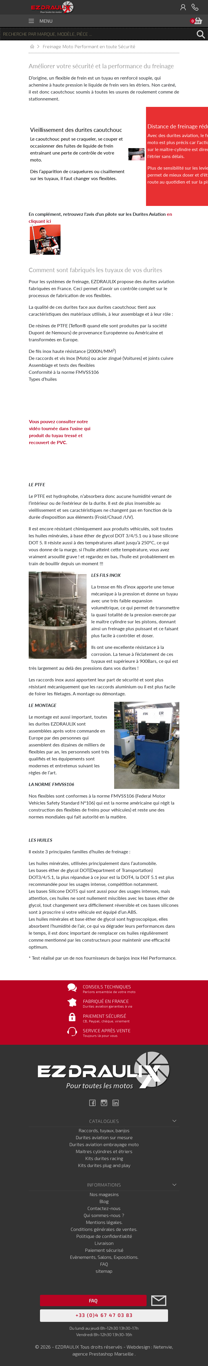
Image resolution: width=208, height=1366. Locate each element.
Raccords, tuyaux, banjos (104, 1130)
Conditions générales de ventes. (104, 1229)
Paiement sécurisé (104, 1250)
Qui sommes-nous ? (104, 1215)
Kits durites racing (104, 1158)
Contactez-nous (104, 1208)
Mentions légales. (104, 1222)
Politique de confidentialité (104, 1236)
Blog (104, 1201)
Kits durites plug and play (104, 1165)
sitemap (104, 1271)
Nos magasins (104, 1194)
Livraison (104, 1243)
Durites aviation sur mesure (104, 1137)
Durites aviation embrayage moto (104, 1144)
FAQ (104, 1264)
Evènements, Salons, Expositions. (104, 1257)
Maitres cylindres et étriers (104, 1151)
